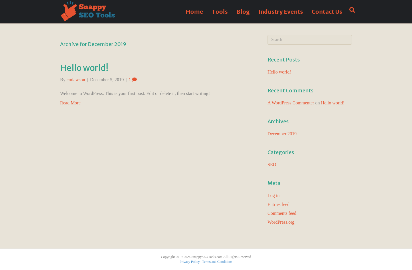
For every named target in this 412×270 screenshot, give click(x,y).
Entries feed (279, 204)
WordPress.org (281, 222)
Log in (274, 195)
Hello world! (84, 67)
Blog (243, 11)
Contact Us (327, 11)
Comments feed (282, 213)
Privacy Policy (190, 262)
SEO (272, 164)
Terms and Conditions (217, 262)
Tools (220, 11)
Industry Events (280, 11)
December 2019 (282, 133)
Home (194, 11)
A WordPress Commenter (291, 102)
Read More (70, 102)
